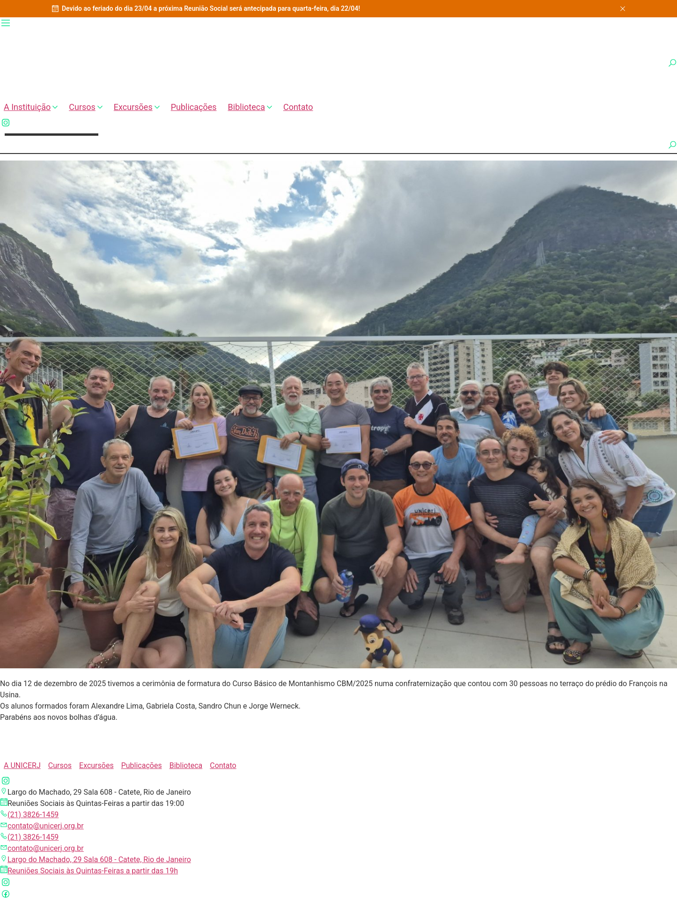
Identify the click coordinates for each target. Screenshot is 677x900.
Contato (298, 107)
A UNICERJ (22, 765)
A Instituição (31, 107)
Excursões (137, 107)
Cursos (86, 107)
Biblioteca (250, 107)
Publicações (194, 107)
